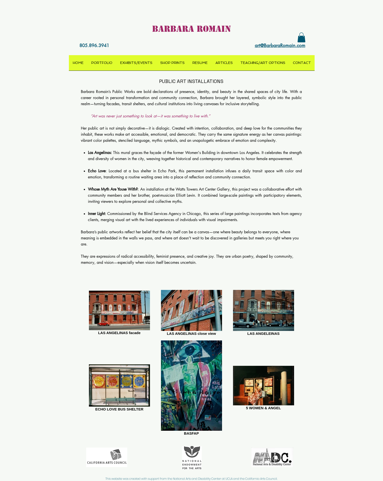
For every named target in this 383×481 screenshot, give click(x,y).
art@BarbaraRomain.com (280, 45)
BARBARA (173, 28)
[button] (301, 37)
